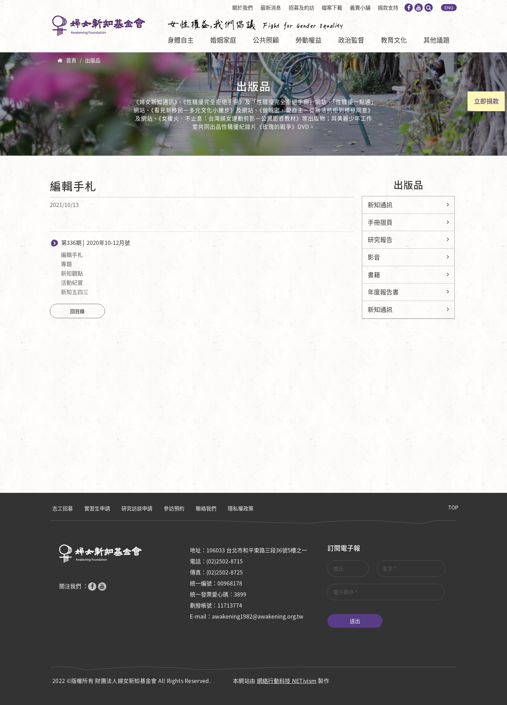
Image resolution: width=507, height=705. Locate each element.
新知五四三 (74, 292)
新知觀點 (72, 273)
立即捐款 (486, 101)
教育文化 (394, 40)
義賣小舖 (360, 7)
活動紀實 (72, 282)
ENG (448, 8)
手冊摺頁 (380, 222)
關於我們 (242, 7)
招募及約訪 (301, 7)
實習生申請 (97, 508)
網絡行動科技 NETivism (287, 680)
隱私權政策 (241, 508)
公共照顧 (266, 40)
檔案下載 (332, 7)
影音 (374, 257)
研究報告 (380, 239)
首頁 (71, 60)
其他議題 (436, 40)
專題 (66, 264)
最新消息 (270, 7)
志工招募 (62, 508)
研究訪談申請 (136, 508)
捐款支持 (388, 7)
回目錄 (77, 311)
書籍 (374, 274)
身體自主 (181, 40)
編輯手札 (72, 254)
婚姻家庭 (223, 40)
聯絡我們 (206, 508)
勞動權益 (308, 40)
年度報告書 (383, 292)
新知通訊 (380, 204)
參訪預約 (174, 508)
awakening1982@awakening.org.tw (257, 616)
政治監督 (351, 40)
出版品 (92, 60)
